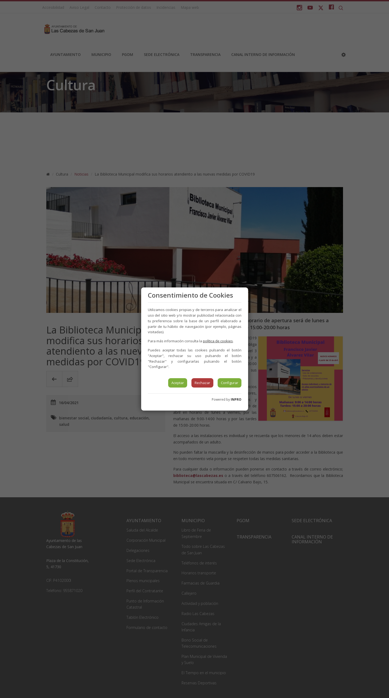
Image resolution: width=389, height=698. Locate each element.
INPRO (236, 399)
